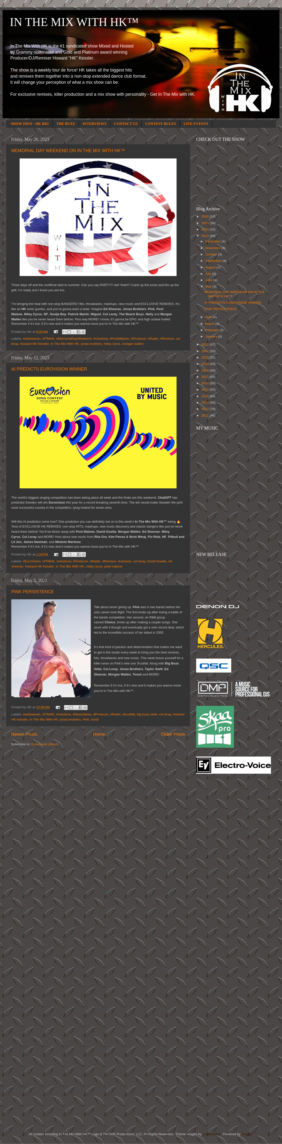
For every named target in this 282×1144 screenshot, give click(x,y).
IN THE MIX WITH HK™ (74, 21)
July (208, 274)
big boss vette (147, 714)
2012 (205, 409)
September (213, 261)
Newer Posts (24, 734)
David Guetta (157, 561)
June (209, 280)
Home (99, 734)
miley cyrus (112, 344)
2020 (205, 357)
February (212, 330)
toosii (95, 719)
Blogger (247, 1134)
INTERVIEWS (94, 124)
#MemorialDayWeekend (73, 338)
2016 (205, 383)
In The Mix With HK (65, 344)
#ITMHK (48, 338)
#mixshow (100, 338)
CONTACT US (126, 124)
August (211, 267)
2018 (205, 370)
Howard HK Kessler (34, 344)
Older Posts (173, 734)
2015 (205, 389)
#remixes (124, 561)
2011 (205, 415)
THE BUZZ (65, 124)
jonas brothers (91, 344)
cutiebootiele (212, 1134)
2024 (205, 229)
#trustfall (128, 714)
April (209, 317)
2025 (205, 223)
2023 (205, 236)
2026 (205, 216)
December (213, 241)
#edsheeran (31, 338)
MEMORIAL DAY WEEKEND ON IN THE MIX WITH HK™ (68, 150)
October (211, 254)
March (210, 323)
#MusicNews (82, 714)
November (213, 248)
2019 (205, 364)
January (211, 336)
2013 (205, 402)
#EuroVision (32, 561)
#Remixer (167, 338)
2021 (205, 351)
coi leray (139, 561)
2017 (205, 377)
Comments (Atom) (44, 744)
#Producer (138, 338)
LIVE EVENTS (196, 124)
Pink (86, 719)
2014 (205, 396)
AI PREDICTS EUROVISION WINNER (49, 369)
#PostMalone (119, 338)
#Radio (153, 338)
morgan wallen (133, 344)
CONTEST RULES (160, 124)
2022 (205, 344)
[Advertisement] (100, 1105)
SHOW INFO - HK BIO (30, 124)
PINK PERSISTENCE (32, 591)
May (208, 286)
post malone (113, 566)
